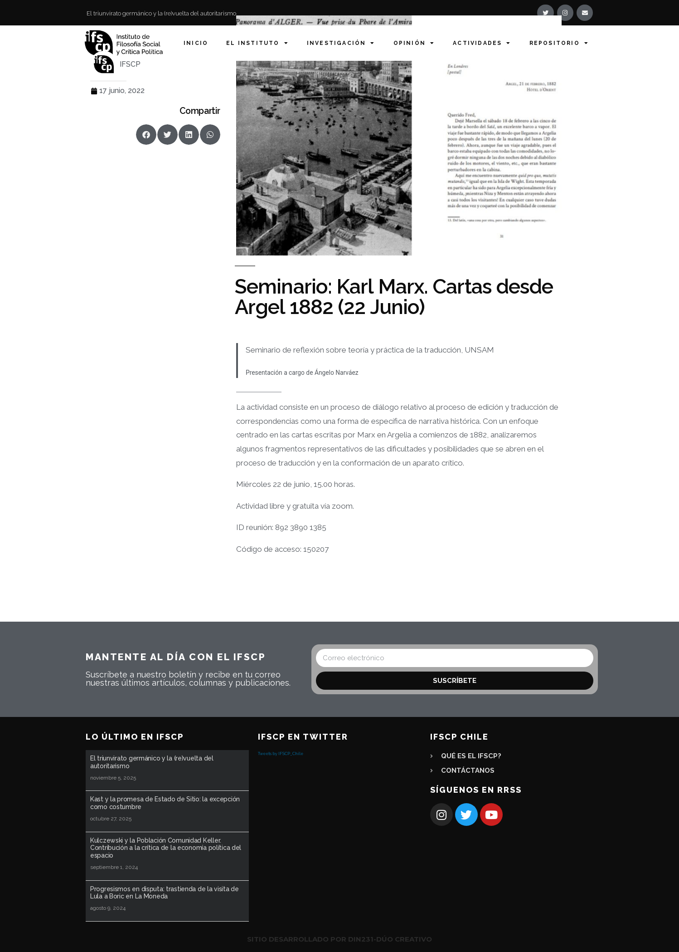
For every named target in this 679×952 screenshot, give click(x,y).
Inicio (196, 43)
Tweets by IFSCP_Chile (280, 753)
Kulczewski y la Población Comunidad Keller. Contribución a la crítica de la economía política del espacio (165, 848)
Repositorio (559, 43)
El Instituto (257, 43)
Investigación (341, 43)
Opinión (414, 43)
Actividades (482, 43)
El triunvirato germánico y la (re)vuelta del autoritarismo (161, 13)
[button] (146, 134)
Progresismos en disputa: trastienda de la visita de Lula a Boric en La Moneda (164, 892)
